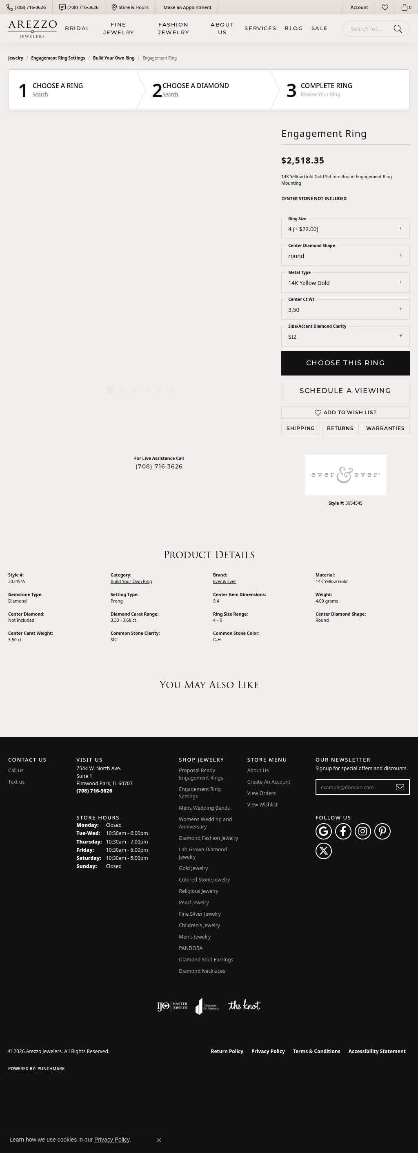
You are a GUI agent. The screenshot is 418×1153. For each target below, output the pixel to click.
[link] (26, 7)
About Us (222, 28)
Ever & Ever (224, 581)
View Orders (261, 793)
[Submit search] (399, 28)
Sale (319, 28)
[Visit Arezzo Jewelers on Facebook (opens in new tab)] (343, 831)
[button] (358, 7)
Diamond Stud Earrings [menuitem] (206, 959)
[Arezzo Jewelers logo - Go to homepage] (32, 28)
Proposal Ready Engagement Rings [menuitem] (201, 774)
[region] (140, 285)
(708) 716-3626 (159, 466)
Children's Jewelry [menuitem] (199, 925)
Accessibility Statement (377, 1051)
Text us (16, 781)
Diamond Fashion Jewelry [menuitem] (208, 838)
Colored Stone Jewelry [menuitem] (204, 879)
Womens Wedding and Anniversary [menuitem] (205, 823)
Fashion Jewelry (173, 28)
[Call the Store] (94, 790)
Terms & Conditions (316, 1051)
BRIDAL (77, 28)
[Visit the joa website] (207, 1006)
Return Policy (227, 1051)
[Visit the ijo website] (172, 1006)
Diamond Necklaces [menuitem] (202, 970)
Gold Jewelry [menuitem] (193, 868)
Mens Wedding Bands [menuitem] (204, 807)
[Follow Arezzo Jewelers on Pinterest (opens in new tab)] (382, 831)
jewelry (15, 58)
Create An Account (269, 781)
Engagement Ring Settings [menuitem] (200, 793)
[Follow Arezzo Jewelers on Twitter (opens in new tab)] (324, 851)
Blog (294, 28)
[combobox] (366, 28)
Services (260, 28)
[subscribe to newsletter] (400, 787)
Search (40, 94)
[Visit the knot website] (244, 1006)
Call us (16, 770)
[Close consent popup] (158, 1140)
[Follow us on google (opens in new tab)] (324, 831)
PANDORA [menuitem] (190, 948)
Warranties (385, 428)
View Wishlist (262, 804)
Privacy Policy (268, 1051)
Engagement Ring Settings (58, 58)
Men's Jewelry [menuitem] (195, 936)
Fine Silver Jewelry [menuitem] (200, 913)
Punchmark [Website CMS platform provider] (51, 1068)
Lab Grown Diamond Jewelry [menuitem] (203, 853)
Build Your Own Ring (114, 58)
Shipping (301, 428)
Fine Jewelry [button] (118, 28)
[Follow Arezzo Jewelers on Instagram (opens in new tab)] (363, 831)
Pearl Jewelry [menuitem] (194, 902)
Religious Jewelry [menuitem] (198, 891)
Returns (340, 428)
